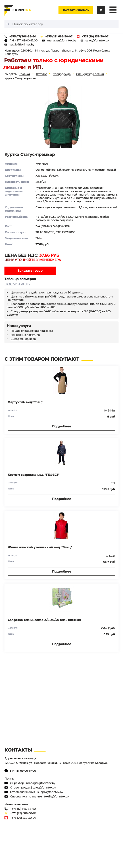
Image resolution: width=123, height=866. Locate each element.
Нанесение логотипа (25, 334)
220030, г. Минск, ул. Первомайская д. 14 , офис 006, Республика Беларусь (56, 763)
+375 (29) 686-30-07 (58, 36)
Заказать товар (30, 271)
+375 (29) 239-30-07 (95, 36)
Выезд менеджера (23, 338)
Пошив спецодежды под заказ (31, 330)
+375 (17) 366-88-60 (22, 36)
